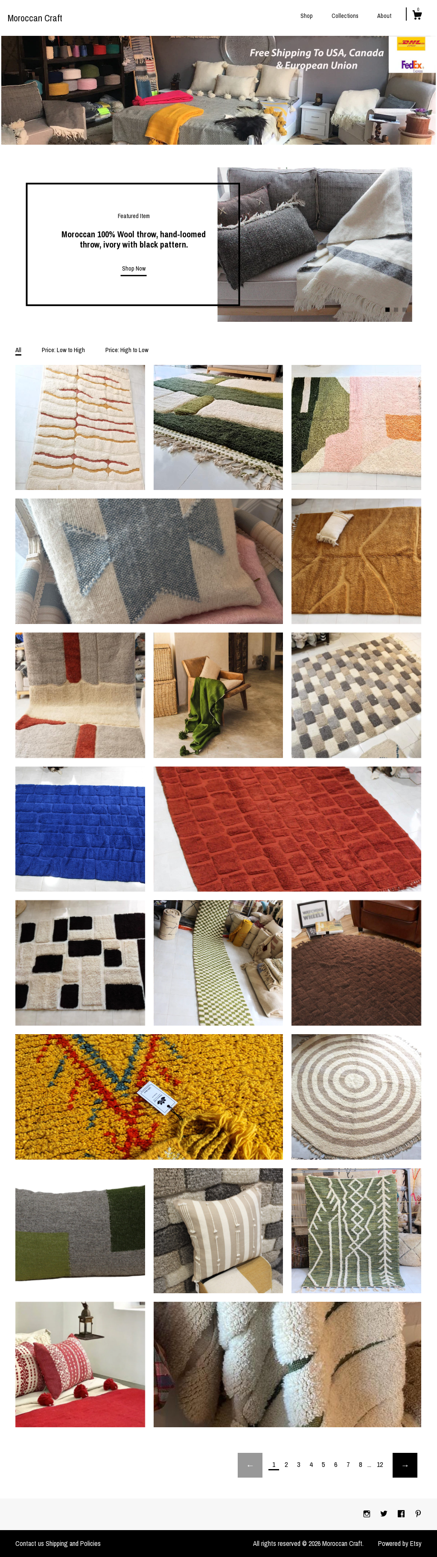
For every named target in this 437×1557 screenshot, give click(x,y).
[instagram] (368, 1514)
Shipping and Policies (73, 1543)
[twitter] (384, 1514)
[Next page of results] (405, 1465)
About (384, 16)
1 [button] (387, 310)
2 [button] (396, 310)
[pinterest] (418, 1514)
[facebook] (402, 1514)
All (18, 349)
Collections (345, 16)
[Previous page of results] (250, 1465)
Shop (306, 16)
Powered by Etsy (400, 1543)
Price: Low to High (63, 349)
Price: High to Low (127, 349)
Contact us (29, 1543)
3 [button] (404, 310)
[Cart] (417, 16)
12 (380, 1464)
